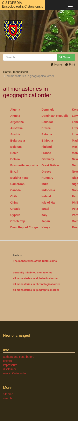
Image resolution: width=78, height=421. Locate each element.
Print (70, 64)
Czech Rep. (18, 221)
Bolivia (15, 159)
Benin (14, 153)
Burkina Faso (19, 177)
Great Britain (50, 165)
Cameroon (17, 184)
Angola (15, 115)
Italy (44, 215)
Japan (46, 221)
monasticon (20, 72)
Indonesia (48, 190)
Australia (16, 128)
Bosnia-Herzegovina (24, 165)
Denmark (48, 109)
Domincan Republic (55, 115)
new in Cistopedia (14, 373)
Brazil (14, 171)
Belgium (16, 146)
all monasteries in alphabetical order (35, 278)
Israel (45, 208)
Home (56, 64)
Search (65, 57)
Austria (15, 134)
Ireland (46, 196)
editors (7, 361)
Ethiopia (47, 140)
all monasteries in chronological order (36, 284)
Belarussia (17, 140)
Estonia (47, 134)
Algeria (15, 109)
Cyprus (15, 215)
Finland (47, 146)
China (14, 202)
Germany (48, 159)
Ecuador (47, 122)
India (45, 184)
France (46, 153)
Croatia (15, 208)
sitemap (8, 394)
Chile (13, 196)
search (7, 398)
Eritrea (46, 128)
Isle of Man (49, 202)
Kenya (46, 227)
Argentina (17, 122)
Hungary (47, 177)
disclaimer (9, 369)
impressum (10, 365)
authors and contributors (18, 356)
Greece (46, 171)
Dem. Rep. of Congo (24, 227)
